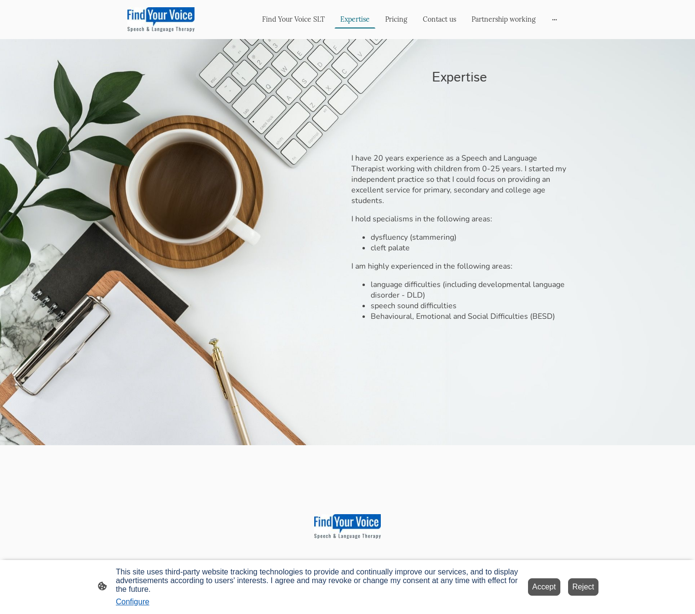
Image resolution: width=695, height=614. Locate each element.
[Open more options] (554, 19)
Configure (132, 602)
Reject (583, 587)
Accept (544, 587)
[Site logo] (161, 19)
